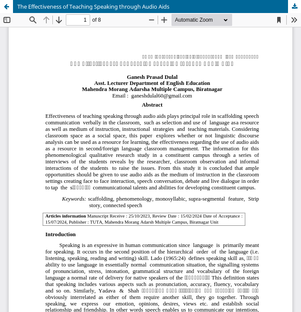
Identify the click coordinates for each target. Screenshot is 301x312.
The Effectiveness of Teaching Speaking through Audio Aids (93, 6)
